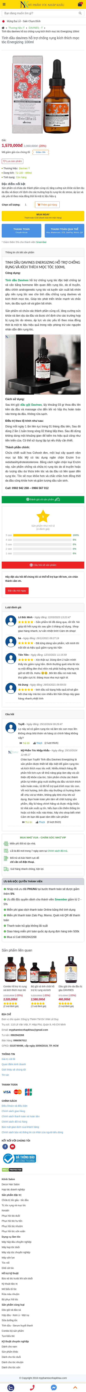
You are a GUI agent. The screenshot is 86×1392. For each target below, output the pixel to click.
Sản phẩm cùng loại (13, 1304)
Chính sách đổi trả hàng (14, 1121)
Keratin (5, 1210)
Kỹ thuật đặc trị (10, 1284)
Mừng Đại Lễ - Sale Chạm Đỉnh (22, 21)
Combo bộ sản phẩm (13, 1331)
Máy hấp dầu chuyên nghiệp (17, 1242)
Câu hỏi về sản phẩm (43, 565)
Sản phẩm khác (10, 1352)
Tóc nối (5, 1263)
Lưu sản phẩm (12, 161)
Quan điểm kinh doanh (14, 1064)
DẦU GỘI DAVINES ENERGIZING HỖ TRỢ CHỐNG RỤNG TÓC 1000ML (15, 988)
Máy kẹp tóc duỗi (11, 1247)
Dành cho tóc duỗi (11, 1357)
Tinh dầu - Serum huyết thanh (17, 1325)
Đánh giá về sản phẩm (43, 499)
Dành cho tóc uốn (11, 1367)
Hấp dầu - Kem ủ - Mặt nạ (15, 1315)
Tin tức (5, 1075)
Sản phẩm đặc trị (11, 1195)
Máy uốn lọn (8, 1257)
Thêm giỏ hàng (47, 204)
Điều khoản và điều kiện (14, 1105)
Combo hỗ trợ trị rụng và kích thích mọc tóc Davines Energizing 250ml (70, 988)
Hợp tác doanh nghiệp (13, 1189)
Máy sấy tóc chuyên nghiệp (16, 1252)
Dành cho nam (9, 1346)
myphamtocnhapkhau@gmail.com (28, 1029)
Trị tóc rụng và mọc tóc (14, 1205)
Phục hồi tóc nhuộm (12, 1226)
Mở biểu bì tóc (9, 1289)
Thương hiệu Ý (17, 27)
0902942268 (17, 1035)
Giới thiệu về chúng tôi (14, 1069)
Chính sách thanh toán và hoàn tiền (21, 1116)
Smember (41, 242)
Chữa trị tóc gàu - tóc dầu (15, 1200)
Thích (37, 743)
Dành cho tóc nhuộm (12, 1362)
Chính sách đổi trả (57, 851)
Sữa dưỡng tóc (9, 1320)
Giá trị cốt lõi (8, 1059)
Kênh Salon (8, 1179)
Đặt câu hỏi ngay (17, 590)
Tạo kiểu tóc (8, 1336)
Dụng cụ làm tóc (11, 1236)
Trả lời (24, 743)
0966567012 (20, 1040)
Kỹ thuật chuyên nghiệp (15, 1341)
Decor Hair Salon (11, 1184)
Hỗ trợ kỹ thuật (10, 1273)
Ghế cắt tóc (8, 1268)
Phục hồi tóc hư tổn (12, 1221)
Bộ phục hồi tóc (10, 1299)
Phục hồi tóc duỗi (11, 1216)
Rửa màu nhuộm (10, 1294)
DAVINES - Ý (36, 27)
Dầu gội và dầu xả (11, 1310)
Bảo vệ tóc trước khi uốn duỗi (17, 1278)
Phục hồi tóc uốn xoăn (13, 1231)
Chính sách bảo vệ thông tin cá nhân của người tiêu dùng (32, 1132)
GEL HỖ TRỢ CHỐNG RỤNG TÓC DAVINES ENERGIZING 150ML (42, 988)
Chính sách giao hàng (13, 1111)
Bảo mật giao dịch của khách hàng (20, 1127)
